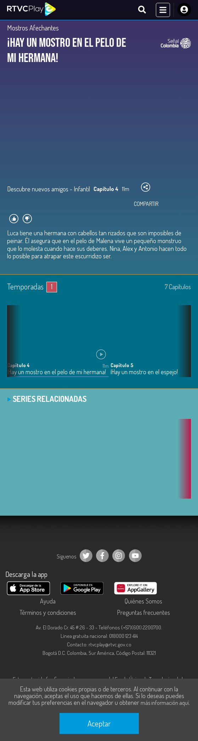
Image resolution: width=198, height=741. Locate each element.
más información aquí (165, 702)
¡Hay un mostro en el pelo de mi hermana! (56, 372)
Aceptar (99, 723)
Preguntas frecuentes (143, 612)
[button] (182, 346)
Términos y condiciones (47, 612)
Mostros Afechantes (33, 27)
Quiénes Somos (143, 601)
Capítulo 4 (18, 365)
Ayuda (48, 601)
